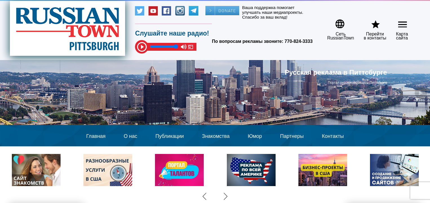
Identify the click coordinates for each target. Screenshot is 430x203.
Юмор (255, 136)
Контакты (333, 136)
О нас (130, 136)
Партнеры (292, 136)
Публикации (169, 136)
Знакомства (216, 136)
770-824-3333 (299, 41)
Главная (96, 136)
